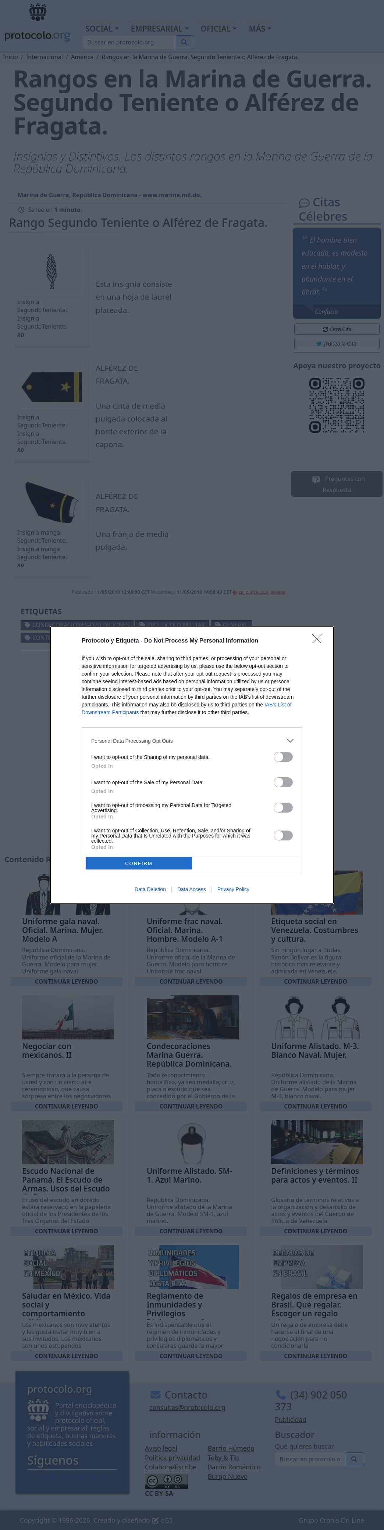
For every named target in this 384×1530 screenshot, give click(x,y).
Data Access (191, 889)
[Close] (319, 641)
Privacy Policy (233, 889)
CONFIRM (139, 863)
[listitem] (192, 741)
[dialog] (192, 765)
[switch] (283, 757)
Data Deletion (150, 889)
